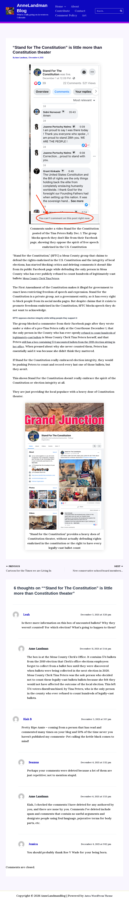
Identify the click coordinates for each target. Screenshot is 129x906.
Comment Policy (66, 15)
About (75, 6)
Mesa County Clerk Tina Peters (43, 278)
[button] (64, 6)
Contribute (62, 11)
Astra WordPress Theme (99, 895)
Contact (80, 11)
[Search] (121, 10)
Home (60, 6)
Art (85, 15)
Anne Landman (38, 652)
